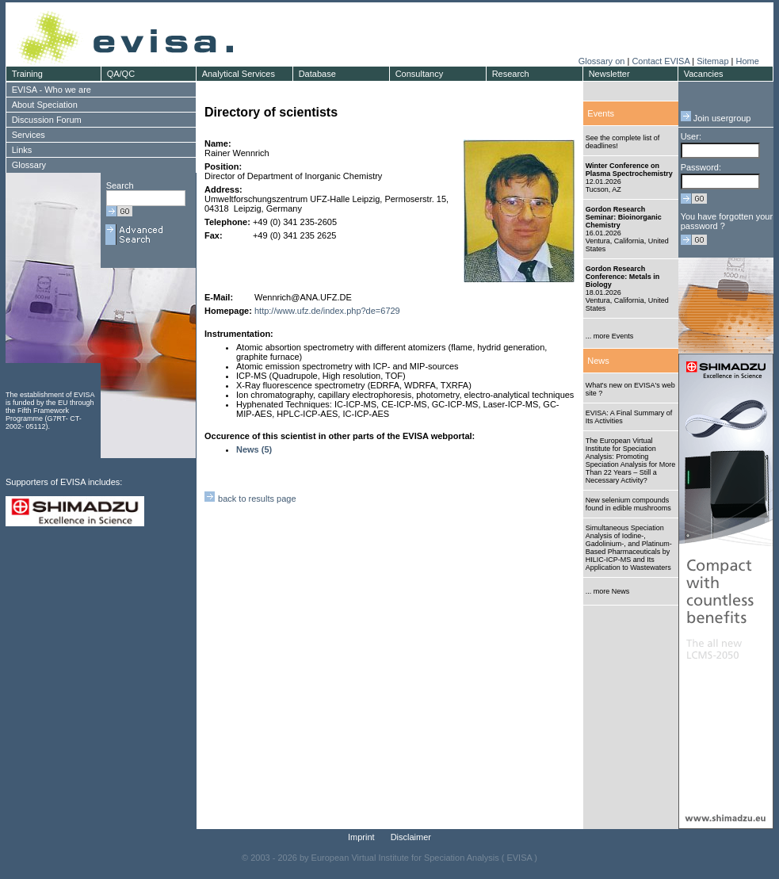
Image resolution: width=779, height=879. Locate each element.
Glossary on (603, 61)
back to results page (250, 498)
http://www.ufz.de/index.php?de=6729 (327, 310)
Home (746, 61)
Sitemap (712, 61)
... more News (608, 591)
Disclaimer (411, 837)
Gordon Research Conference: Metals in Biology (623, 277)
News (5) (254, 449)
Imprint (361, 837)
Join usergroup (716, 118)
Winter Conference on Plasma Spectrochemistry (629, 170)
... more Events (610, 336)
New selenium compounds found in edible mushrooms (628, 504)
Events (600, 113)
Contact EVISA (660, 61)
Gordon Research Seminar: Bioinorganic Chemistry (624, 217)
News (598, 360)
